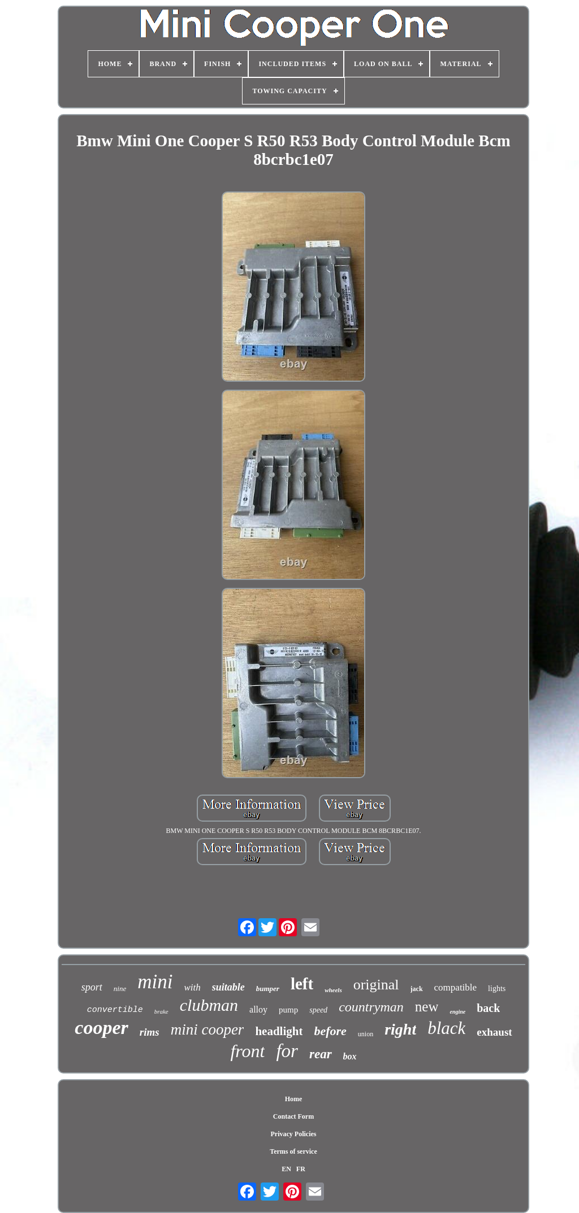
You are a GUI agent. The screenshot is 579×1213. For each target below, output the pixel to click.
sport (91, 987)
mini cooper (207, 1029)
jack (417, 989)
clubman (209, 1005)
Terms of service (293, 1151)
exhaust (494, 1032)
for (287, 1051)
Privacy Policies (294, 1134)
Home (294, 1099)
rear (320, 1054)
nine (120, 988)
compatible (455, 987)
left (302, 984)
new (427, 1006)
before (330, 1031)
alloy (258, 1009)
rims (149, 1032)
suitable (228, 987)
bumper (267, 988)
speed (318, 1010)
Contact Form (293, 1116)
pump (288, 1009)
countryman (371, 1007)
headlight (279, 1031)
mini (154, 982)
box (350, 1056)
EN (286, 1169)
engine (457, 1012)
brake (161, 1011)
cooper (101, 1027)
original (376, 984)
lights (496, 988)
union (365, 1034)
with (192, 987)
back (488, 1008)
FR (300, 1169)
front (247, 1051)
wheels (333, 990)
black (446, 1028)
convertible (115, 1010)
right (400, 1029)
